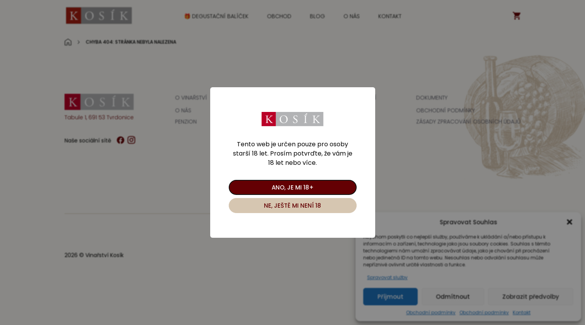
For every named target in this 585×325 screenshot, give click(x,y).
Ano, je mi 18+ (293, 187)
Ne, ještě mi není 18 (292, 205)
